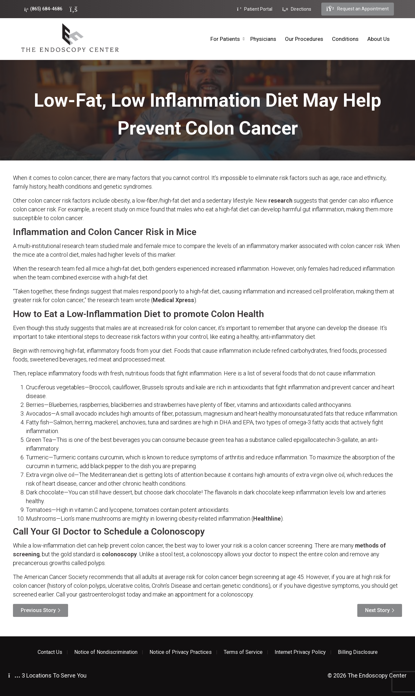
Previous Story (38, 610)
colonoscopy (119, 554)
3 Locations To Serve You (47, 675)
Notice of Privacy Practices (180, 652)
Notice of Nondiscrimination (105, 652)
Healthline (267, 518)
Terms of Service (243, 652)
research (280, 200)
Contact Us (50, 652)
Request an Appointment (357, 9)
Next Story (377, 610)
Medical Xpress (173, 300)
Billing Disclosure (358, 652)
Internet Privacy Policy (300, 652)
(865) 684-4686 (43, 8)
